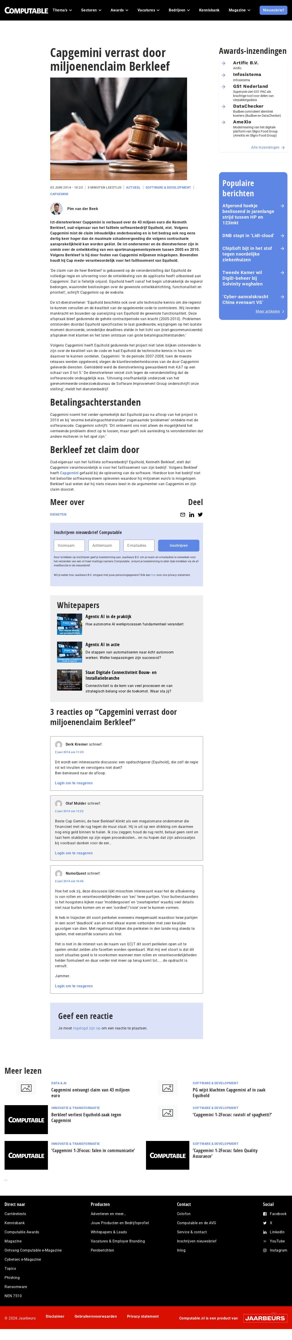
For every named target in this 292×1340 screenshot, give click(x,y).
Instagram (278, 1250)
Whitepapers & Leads (109, 1232)
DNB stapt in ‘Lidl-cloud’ (248, 235)
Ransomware (16, 1287)
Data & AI (59, 1083)
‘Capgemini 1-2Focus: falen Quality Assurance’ (225, 1153)
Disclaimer (55, 1316)
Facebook (278, 1214)
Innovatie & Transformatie (75, 1108)
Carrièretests (15, 1214)
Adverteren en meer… (108, 1214)
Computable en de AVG (196, 1223)
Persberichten (102, 1250)
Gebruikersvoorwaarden (96, 1316)
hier (153, 575)
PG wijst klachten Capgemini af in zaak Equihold (229, 1093)
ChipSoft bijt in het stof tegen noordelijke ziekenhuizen (247, 254)
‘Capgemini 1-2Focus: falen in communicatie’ (93, 1150)
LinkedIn (277, 1232)
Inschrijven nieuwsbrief (197, 1241)
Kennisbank (15, 1223)
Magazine (13, 1241)
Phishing (12, 1277)
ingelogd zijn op (86, 1028)
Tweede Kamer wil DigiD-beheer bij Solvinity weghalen (242, 278)
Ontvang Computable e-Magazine (33, 1250)
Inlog (181, 1250)
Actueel (133, 187)
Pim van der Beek (82, 209)
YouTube (277, 1241)
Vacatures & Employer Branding (118, 1241)
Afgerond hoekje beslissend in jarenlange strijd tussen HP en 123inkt (248, 214)
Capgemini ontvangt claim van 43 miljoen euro (90, 1093)
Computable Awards (22, 1232)
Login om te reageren (74, 783)
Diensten (58, 514)
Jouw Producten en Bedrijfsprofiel (120, 1223)
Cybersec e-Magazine (23, 1259)
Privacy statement (143, 1316)
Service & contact (192, 1232)
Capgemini (59, 194)
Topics (10, 1268)
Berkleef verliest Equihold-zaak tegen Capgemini (86, 1117)
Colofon (184, 1214)
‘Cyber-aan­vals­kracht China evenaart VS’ (245, 299)
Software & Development (168, 187)
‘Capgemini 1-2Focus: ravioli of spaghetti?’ (232, 1115)
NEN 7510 (13, 1296)
